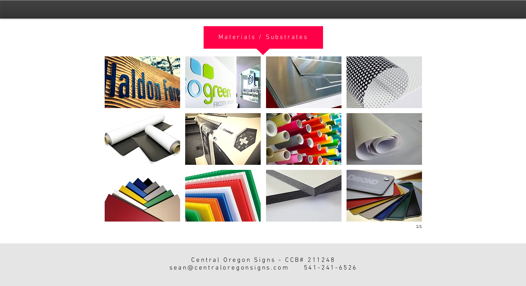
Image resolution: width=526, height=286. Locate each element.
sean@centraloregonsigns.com (229, 268)
